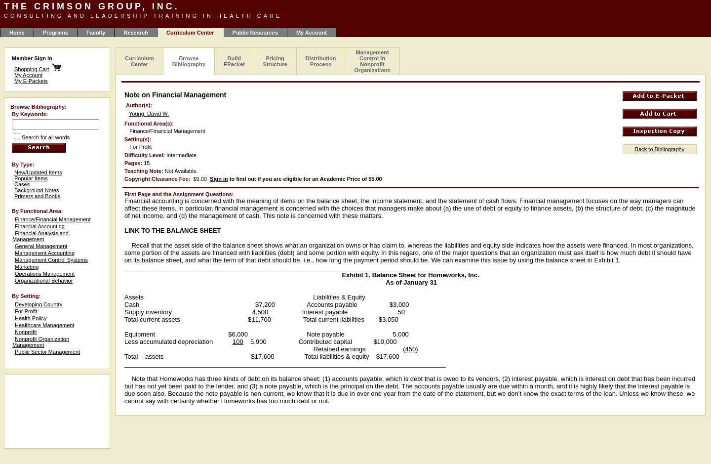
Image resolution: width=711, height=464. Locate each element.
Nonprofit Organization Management (40, 342)
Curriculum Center (139, 61)
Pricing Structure (275, 61)
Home (17, 33)
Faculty (96, 33)
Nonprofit (26, 332)
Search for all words (46, 137)
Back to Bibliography (659, 149)
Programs (55, 33)
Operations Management (45, 274)
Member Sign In (32, 58)
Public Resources (255, 33)
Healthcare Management (44, 325)
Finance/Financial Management (52, 219)
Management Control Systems (51, 260)
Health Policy (30, 318)
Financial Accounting (40, 226)
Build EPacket (234, 61)
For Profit (26, 311)
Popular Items (31, 178)
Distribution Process (321, 61)
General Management (41, 246)
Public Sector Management (47, 352)
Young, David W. (149, 114)
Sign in (219, 179)
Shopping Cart (31, 69)
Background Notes (36, 190)
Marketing (27, 267)
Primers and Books (37, 196)
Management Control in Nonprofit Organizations (372, 61)
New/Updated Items (38, 172)
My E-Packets (31, 81)
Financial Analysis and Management (40, 236)
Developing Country (39, 304)
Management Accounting (45, 253)
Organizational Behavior (44, 281)
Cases (22, 184)
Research (135, 33)
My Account (311, 33)
